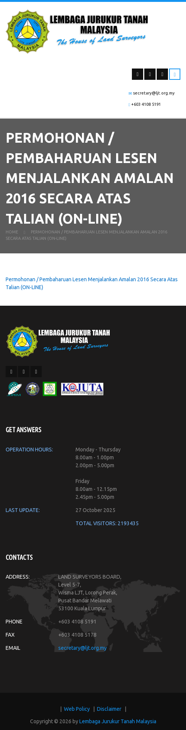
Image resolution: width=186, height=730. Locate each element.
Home (12, 235)
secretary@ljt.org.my (82, 651)
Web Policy (77, 712)
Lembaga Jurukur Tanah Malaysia (117, 724)
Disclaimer (109, 712)
